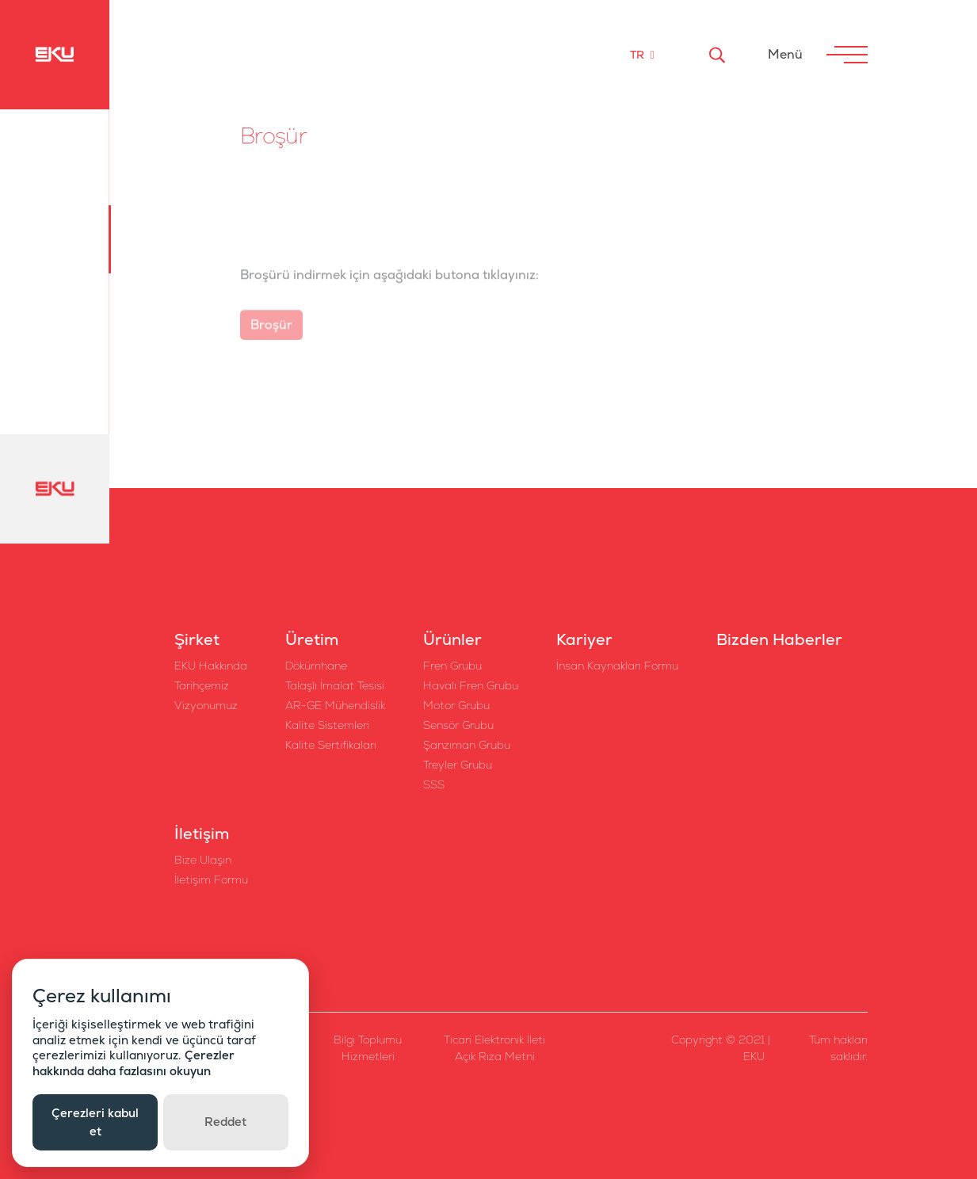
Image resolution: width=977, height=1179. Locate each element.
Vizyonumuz (206, 705)
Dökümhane (316, 665)
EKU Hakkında (210, 665)
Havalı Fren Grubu (470, 685)
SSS (434, 784)
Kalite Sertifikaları (330, 745)
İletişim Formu (211, 879)
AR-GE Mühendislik (335, 705)
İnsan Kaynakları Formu (617, 665)
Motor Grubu (456, 705)
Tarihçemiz (201, 685)
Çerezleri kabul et (95, 1122)
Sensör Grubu (458, 725)
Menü (785, 54)
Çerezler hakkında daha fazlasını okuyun (133, 1062)
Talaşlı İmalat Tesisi (334, 685)
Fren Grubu (452, 665)
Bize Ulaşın (202, 860)
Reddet (225, 1121)
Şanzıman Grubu (466, 745)
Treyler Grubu (457, 764)
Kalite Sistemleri (327, 725)
